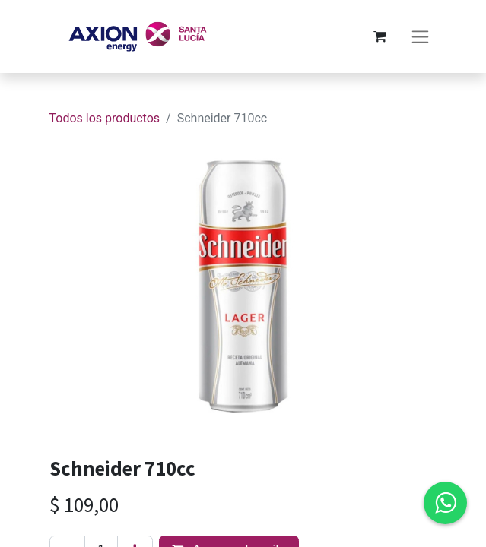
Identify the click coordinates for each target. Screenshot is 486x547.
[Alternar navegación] (420, 37)
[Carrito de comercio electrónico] (380, 36)
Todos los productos (104, 118)
